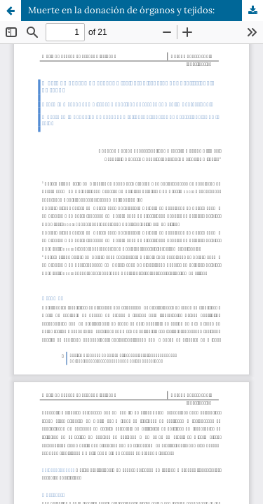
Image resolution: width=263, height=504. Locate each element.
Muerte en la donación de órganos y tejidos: (121, 10)
